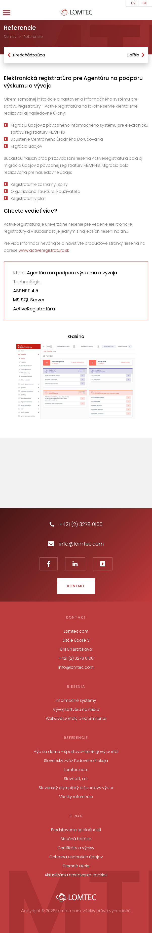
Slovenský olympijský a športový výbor (76, 788)
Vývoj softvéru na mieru (76, 709)
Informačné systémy (76, 700)
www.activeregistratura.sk (44, 250)
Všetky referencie (76, 797)
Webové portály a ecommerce (76, 718)
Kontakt (76, 585)
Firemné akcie (76, 866)
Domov (10, 36)
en (133, 3)
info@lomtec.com (76, 543)
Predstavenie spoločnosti (76, 830)
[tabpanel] (75, 381)
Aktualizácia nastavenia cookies (76, 875)
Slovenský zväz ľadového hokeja (76, 761)
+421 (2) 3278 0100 (76, 524)
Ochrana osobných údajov (76, 857)
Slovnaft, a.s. (76, 779)
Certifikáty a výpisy (76, 848)
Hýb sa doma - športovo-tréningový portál (76, 751)
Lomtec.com (76, 770)
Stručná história (76, 839)
